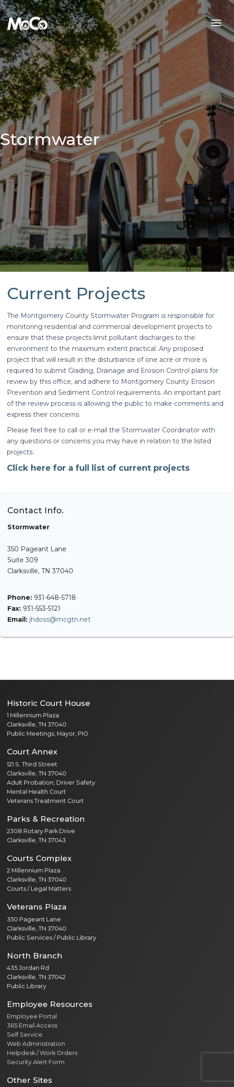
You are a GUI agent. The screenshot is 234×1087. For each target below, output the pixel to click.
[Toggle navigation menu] (216, 22)
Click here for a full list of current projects (98, 468)
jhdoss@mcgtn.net (60, 619)
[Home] (27, 22)
